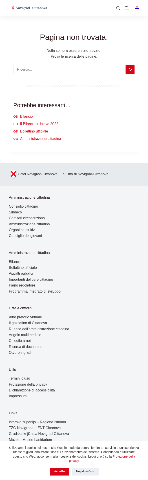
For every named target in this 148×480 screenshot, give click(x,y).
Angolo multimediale (25, 335)
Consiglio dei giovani (25, 236)
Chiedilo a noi (20, 341)
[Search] (130, 69)
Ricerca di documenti (25, 347)
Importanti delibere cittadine (31, 279)
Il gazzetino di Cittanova (28, 323)
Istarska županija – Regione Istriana (37, 422)
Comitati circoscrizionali (27, 218)
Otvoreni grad (20, 352)
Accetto (59, 471)
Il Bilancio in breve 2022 (39, 124)
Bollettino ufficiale (34, 131)
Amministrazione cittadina (40, 139)
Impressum (18, 396)
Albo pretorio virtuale (25, 317)
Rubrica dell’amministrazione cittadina (39, 329)
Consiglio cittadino (23, 206)
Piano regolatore (22, 285)
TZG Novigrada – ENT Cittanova (35, 428)
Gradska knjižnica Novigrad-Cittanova (39, 434)
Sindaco (15, 212)
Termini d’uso (19, 378)
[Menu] (127, 8)
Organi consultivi (22, 230)
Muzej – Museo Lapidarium (30, 440)
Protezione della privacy (28, 384)
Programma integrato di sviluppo (35, 291)
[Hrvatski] (137, 8)
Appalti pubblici (21, 273)
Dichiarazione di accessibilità (32, 390)
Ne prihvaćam (85, 471)
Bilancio (26, 116)
